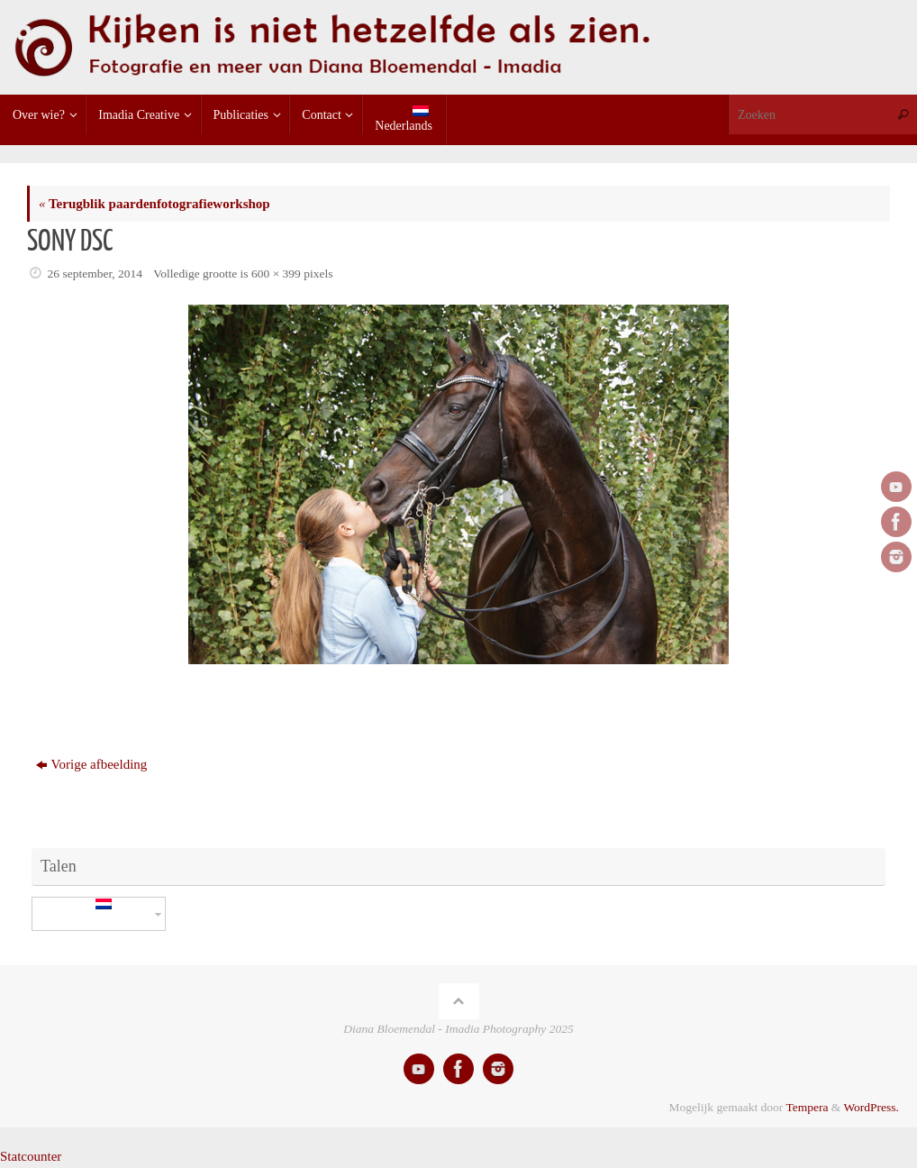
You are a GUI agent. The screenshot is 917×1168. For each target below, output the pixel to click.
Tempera (806, 1107)
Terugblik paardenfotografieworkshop (154, 203)
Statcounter (30, 1156)
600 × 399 (276, 273)
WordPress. (871, 1107)
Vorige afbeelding (92, 764)
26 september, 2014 (95, 273)
